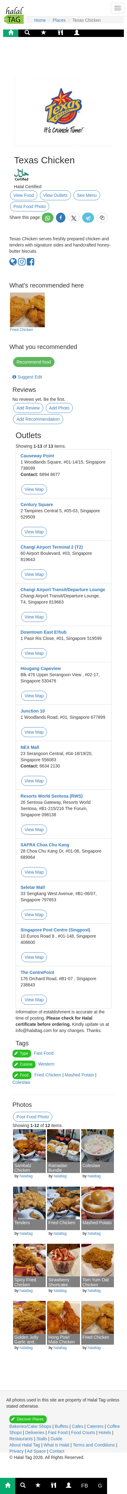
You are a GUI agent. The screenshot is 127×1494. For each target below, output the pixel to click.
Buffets (62, 1426)
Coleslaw (21, 1082)
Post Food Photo (29, 206)
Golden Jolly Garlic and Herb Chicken (27, 1342)
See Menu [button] (87, 195)
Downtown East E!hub (44, 632)
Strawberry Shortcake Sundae (58, 1284)
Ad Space (36, 1451)
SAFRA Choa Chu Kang (45, 844)
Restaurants (21, 1438)
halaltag (26, 1176)
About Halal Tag (25, 1444)
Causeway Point (37, 455)
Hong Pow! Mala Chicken (61, 1339)
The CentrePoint (37, 972)
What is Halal (57, 1444)
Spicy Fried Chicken (25, 1282)
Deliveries (35, 1432)
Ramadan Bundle (57, 1168)
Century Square (37, 504)
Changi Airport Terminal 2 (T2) (52, 547)
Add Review (28, 407)
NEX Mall (30, 747)
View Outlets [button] (55, 195)
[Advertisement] (62, 60)
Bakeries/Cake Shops (31, 1426)
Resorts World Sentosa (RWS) (51, 796)
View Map (34, 489)
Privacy (17, 1451)
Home (40, 20)
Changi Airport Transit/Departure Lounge (63, 589)
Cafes (78, 1426)
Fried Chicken (21, 330)
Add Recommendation (38, 419)
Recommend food (33, 362)
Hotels (105, 1432)
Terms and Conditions (94, 1444)
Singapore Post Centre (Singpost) (55, 929)
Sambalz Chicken (22, 1168)
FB (84, 1486)
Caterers (96, 1426)
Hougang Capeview (41, 668)
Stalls (42, 1438)
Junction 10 (33, 711)
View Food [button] (23, 195)
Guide (56, 1438)
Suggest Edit (27, 376)
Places (59, 20)
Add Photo (59, 407)
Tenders (22, 1222)
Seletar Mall (33, 887)
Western (46, 1064)
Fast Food (44, 1053)
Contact (56, 1451)
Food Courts (83, 1432)
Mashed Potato (79, 1074)
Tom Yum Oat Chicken (95, 1282)
